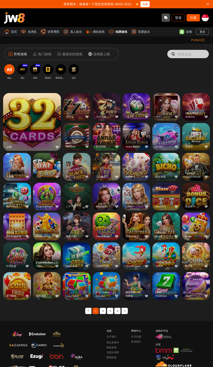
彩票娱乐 (140, 31)
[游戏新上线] (98, 54)
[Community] (166, 18)
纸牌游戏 (118, 31)
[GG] (74, 72)
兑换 (145, 4)
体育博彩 (50, 31)
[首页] (14, 17)
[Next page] (125, 311)
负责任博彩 (113, 352)
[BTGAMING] (61, 72)
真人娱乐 (72, 31)
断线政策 (112, 357)
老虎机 (29, 31)
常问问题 (136, 336)
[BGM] (48, 72)
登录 (178, 18)
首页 (10, 31)
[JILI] (22, 72)
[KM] (35, 72)
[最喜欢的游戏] (68, 54)
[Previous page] (88, 311)
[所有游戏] (18, 54)
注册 (193, 18)
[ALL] (9, 72)
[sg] (205, 17)
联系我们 (136, 341)
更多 (202, 31)
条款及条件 (113, 342)
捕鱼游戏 (95, 31)
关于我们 (112, 336)
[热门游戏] (41, 54)
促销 (185, 31)
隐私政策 (112, 347)
